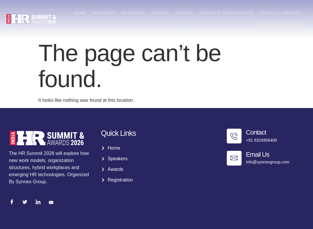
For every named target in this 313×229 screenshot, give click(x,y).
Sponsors (134, 13)
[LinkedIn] (38, 202)
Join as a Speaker (280, 13)
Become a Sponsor (279, 24)
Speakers (105, 13)
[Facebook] (11, 202)
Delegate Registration (226, 13)
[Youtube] (51, 202)
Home (82, 13)
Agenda (185, 13)
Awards (161, 13)
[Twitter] (24, 202)
